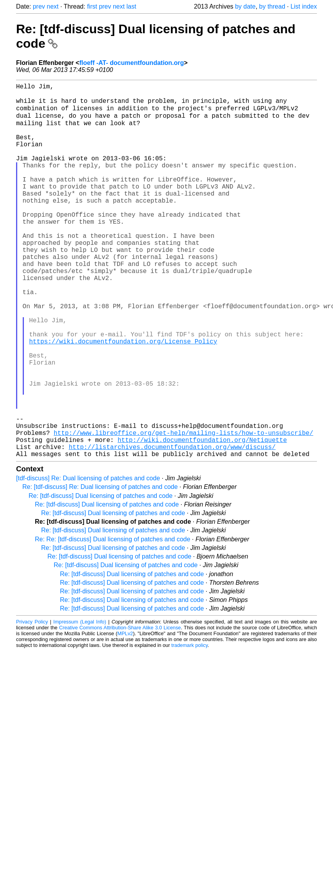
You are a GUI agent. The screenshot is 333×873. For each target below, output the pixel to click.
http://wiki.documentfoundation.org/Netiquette (202, 518)
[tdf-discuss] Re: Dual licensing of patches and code (88, 559)
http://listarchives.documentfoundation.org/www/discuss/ (172, 526)
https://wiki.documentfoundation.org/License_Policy (123, 397)
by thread (272, 6)
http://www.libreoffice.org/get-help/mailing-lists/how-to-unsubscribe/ (183, 509)
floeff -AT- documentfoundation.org (131, 62)
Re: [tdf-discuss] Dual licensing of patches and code (100, 577)
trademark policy (189, 726)
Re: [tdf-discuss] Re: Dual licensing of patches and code (100, 568)
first (92, 6)
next (52, 6)
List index (303, 6)
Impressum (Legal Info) (79, 703)
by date (245, 6)
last (131, 6)
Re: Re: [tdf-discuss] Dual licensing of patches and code (112, 620)
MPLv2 (125, 715)
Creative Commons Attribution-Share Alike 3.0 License (120, 709)
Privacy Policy (32, 703)
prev (39, 6)
